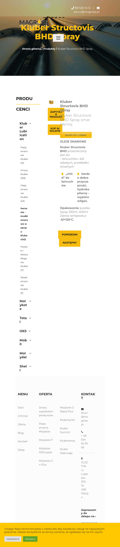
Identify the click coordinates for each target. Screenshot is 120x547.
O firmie (23, 416)
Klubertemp (67, 440)
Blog (21, 433)
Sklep (21, 449)
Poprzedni (69, 234)
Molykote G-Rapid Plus (67, 409)
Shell (23, 368)
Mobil (23, 342)
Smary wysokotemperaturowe (46, 411)
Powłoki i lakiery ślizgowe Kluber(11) (24, 258)
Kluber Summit (65, 430)
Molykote (23, 305)
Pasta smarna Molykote (44, 427)
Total (23, 320)
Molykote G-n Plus (46, 462)
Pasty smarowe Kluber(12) (24, 155)
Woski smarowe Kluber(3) (24, 285)
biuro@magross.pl (86, 12)
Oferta (22, 424)
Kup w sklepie (55, 130)
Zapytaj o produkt (56, 114)
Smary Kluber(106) (24, 174)
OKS (23, 331)
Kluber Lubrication (23, 131)
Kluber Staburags (66, 451)
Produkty (49, 48)
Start (21, 407)
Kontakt (23, 441)
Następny (70, 242)
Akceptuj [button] (30, 538)
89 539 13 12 (83, 8)
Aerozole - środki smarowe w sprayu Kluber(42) (24, 224)
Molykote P (46, 440)
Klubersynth (67, 420)
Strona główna (31, 48)
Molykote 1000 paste (45, 450)
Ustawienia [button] (13, 538)
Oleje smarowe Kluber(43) (24, 193)
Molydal (23, 355)
